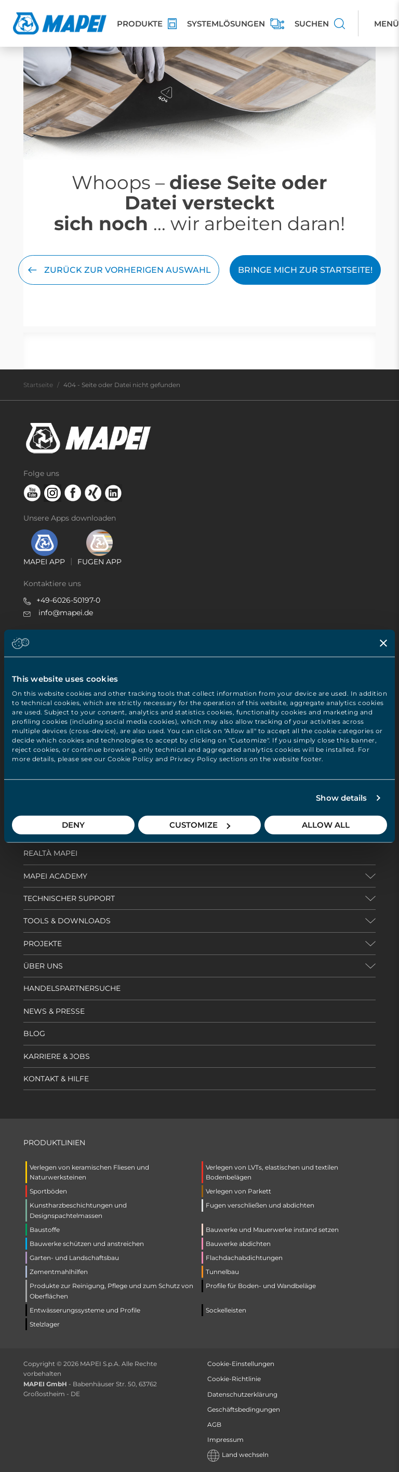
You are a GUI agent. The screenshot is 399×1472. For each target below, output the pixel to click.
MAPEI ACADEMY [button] (55, 876)
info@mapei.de (65, 612)
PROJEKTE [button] (42, 943)
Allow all (326, 825)
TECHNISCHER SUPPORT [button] (69, 898)
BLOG (34, 1033)
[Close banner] (383, 642)
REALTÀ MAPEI (50, 853)
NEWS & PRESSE (54, 1011)
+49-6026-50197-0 (68, 600)
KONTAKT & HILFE (56, 1078)
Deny (73, 825)
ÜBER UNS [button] (43, 966)
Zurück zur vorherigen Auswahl (118, 270)
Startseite (38, 385)
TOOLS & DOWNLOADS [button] (67, 920)
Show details (341, 798)
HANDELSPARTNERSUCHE (72, 988)
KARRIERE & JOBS (56, 1056)
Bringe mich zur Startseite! (305, 270)
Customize (199, 825)
